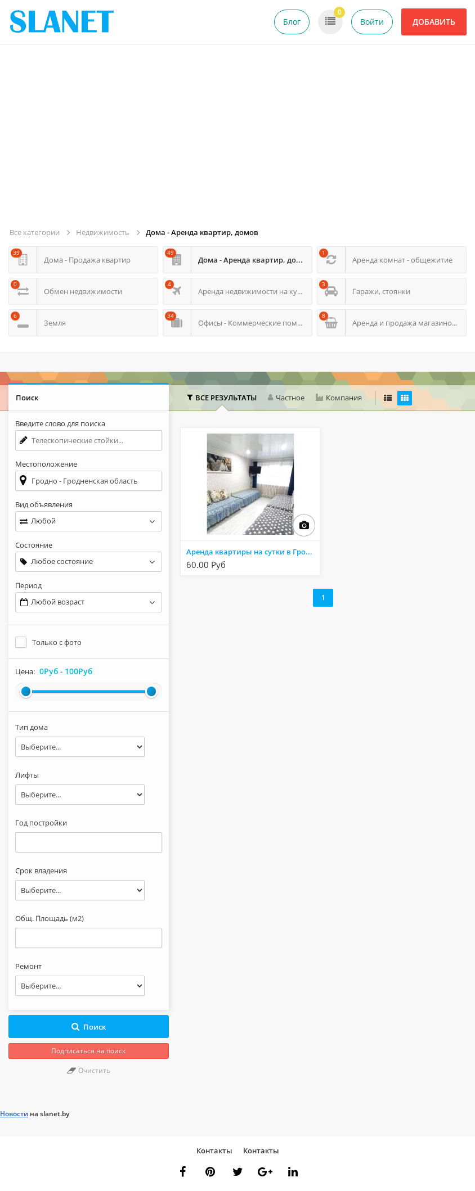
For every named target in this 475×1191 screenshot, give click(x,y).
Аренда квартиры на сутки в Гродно (252, 552)
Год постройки (41, 823)
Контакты (214, 1150)
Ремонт (28, 966)
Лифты (27, 775)
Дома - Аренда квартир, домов (202, 232)
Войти (372, 21)
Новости (14, 1113)
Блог (292, 21)
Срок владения (41, 870)
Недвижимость (102, 232)
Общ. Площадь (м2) (49, 918)
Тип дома (31, 727)
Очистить (88, 1070)
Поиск (88, 1027)
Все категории (35, 232)
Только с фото (57, 642)
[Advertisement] (239, 140)
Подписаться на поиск (88, 1050)
